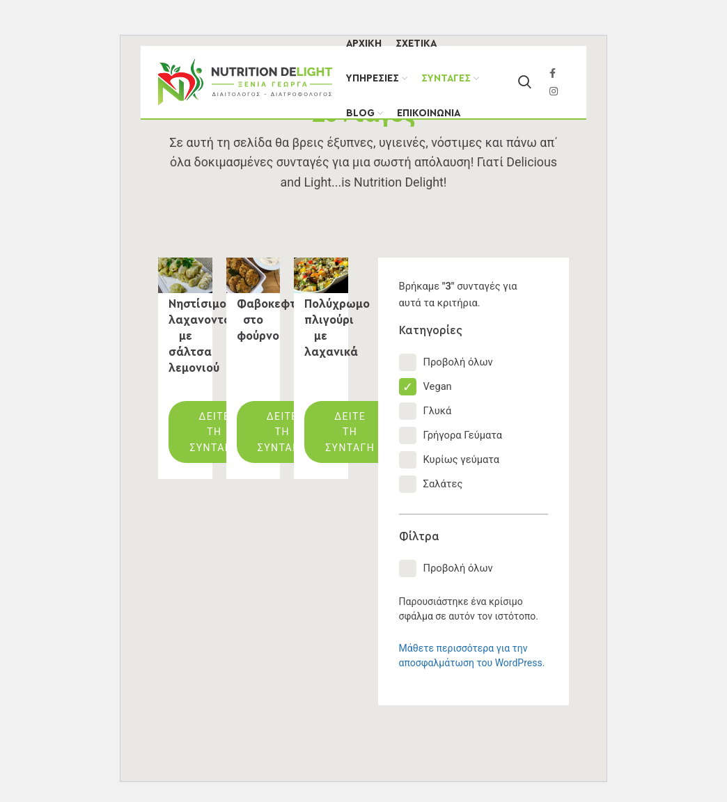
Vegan (425, 386)
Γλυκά (425, 411)
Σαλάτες (431, 484)
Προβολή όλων (446, 362)
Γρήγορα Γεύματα (451, 435)
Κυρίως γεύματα (449, 460)
